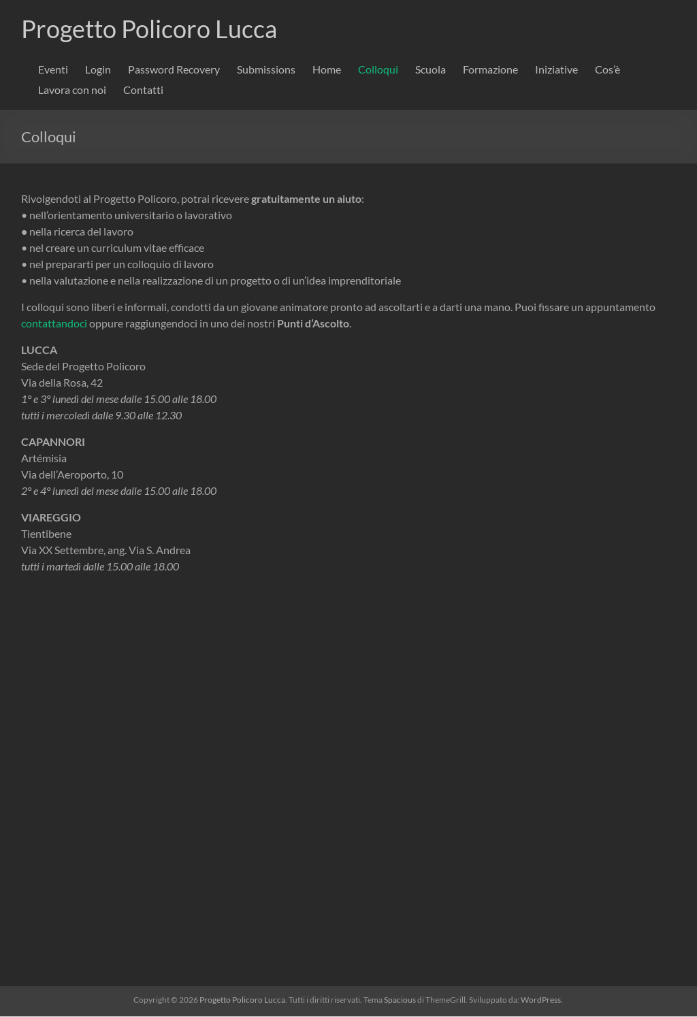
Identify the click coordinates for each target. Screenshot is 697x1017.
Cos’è (607, 69)
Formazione (490, 69)
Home (326, 69)
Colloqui (378, 69)
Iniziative (556, 69)
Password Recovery (174, 69)
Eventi (53, 69)
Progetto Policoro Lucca (149, 29)
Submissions (266, 69)
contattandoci (54, 323)
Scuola (430, 69)
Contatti (143, 90)
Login (98, 69)
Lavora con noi (72, 90)
